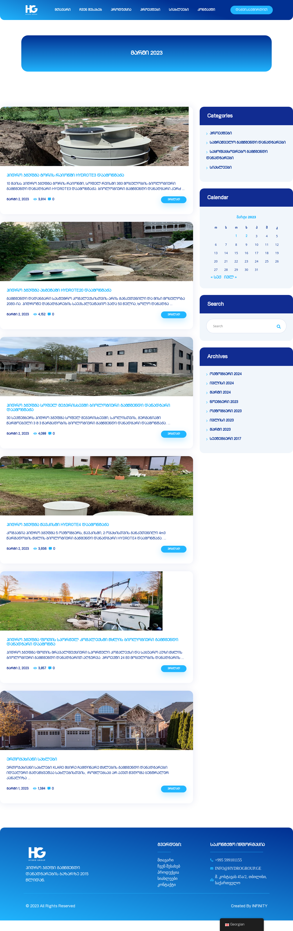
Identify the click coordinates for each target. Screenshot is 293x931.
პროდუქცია (121, 10)
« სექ (216, 278)
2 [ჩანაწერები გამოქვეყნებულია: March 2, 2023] (246, 236)
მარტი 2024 (220, 393)
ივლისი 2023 (222, 421)
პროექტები (150, 10)
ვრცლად (174, 199)
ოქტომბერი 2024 (226, 374)
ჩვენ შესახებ (90, 10)
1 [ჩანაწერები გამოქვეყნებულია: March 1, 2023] (236, 236)
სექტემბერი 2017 (225, 439)
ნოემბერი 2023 (224, 402)
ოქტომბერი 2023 (226, 411)
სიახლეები (179, 10)
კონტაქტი (206, 10)
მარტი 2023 (220, 430)
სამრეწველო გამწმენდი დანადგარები (248, 143)
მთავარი (63, 10)
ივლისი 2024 (222, 383)
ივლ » (230, 278)
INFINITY (259, 906)
